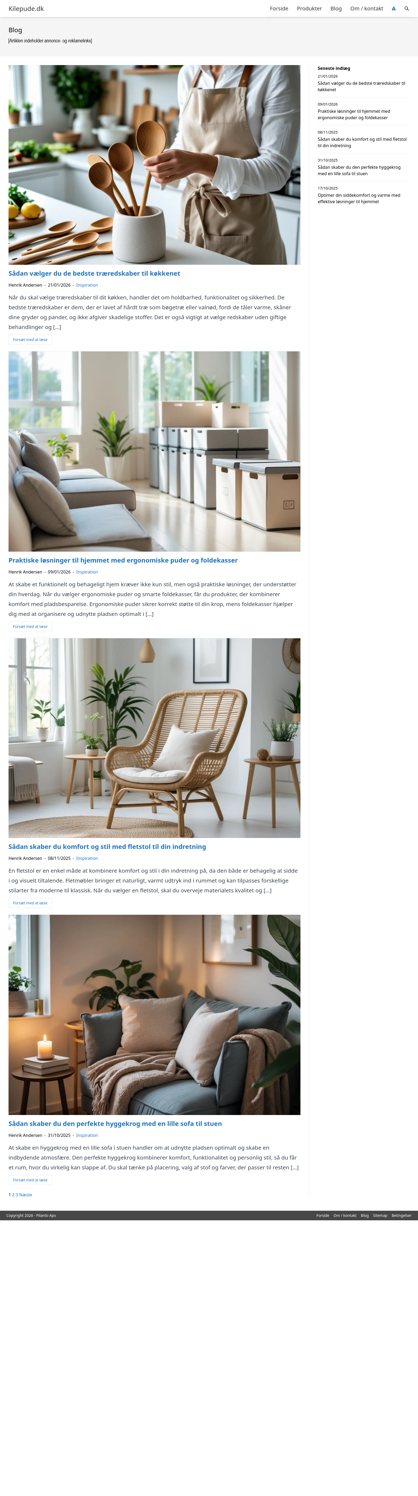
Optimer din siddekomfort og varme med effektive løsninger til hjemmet (359, 198)
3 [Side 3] (17, 1195)
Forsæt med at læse (30, 339)
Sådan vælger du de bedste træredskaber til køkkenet (361, 86)
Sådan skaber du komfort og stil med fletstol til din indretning (362, 142)
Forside (279, 8)
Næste (25, 1195)
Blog (336, 8)
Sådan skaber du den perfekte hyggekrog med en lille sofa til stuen (359, 170)
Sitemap (380, 1215)
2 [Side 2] (13, 1195)
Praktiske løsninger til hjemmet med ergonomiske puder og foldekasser (354, 114)
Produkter (309, 8)
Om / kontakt (366, 8)
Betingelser (402, 1215)
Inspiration (87, 285)
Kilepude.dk (26, 8)
